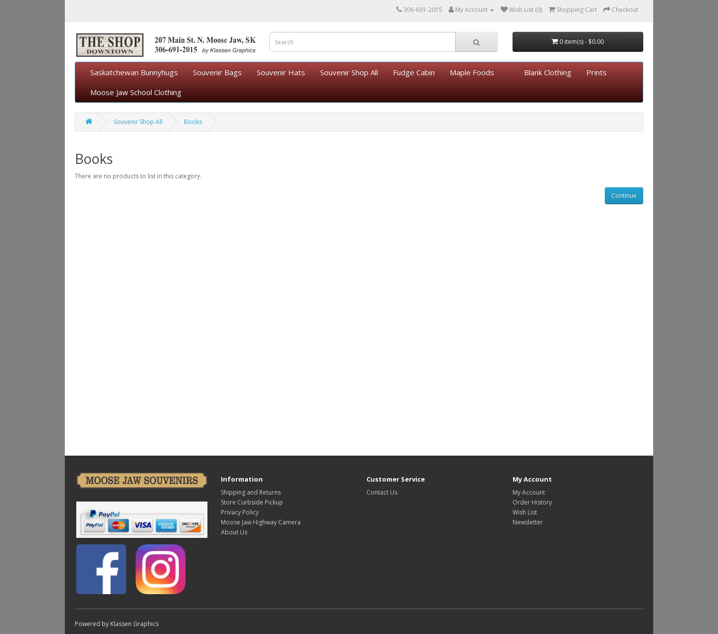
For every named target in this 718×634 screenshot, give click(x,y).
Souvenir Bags (217, 72)
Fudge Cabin (414, 72)
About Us (234, 532)
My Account (529, 492)
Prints (596, 72)
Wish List (525, 512)
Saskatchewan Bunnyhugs (134, 72)
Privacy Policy (240, 512)
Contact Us (381, 492)
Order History (532, 502)
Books (193, 122)
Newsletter (528, 522)
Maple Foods (472, 72)
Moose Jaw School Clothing (135, 92)
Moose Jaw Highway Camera (261, 522)
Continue (624, 195)
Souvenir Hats (281, 72)
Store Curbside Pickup (252, 502)
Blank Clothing (547, 72)
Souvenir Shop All (349, 72)
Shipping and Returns (251, 492)
